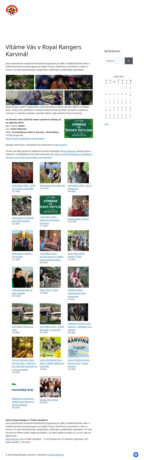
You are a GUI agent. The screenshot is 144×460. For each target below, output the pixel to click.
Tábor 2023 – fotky (49, 290)
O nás (60, 7)
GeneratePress (56, 454)
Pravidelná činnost (78, 7)
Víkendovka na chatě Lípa (52, 185)
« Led (106, 124)
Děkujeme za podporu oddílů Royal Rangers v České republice (23, 401)
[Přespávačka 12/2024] (78, 206)
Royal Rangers (13, 439)
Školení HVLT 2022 (49, 399)
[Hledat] (129, 60)
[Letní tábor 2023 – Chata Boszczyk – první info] (50, 314)
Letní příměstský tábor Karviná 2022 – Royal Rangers (79, 363)
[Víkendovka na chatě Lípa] (50, 173)
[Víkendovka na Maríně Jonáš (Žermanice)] (21, 205)
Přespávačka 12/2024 (78, 218)
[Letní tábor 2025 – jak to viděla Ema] (78, 173)
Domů (49, 7)
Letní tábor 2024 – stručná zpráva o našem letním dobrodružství (51, 256)
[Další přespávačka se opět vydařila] (22, 278)
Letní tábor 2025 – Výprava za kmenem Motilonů (50, 220)
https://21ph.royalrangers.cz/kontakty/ (25, 138)
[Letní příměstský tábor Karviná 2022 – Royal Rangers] (78, 348)
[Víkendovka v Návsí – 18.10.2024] (22, 241)
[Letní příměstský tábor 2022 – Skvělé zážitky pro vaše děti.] (50, 348)
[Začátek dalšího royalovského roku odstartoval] (78, 278)
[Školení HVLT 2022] (50, 387)
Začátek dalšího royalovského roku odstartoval (77, 293)
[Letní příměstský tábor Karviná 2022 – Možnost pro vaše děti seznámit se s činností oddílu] (22, 348)
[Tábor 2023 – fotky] (50, 278)
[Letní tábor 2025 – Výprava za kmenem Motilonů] (50, 205)
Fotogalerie (123, 7)
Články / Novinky (103, 7)
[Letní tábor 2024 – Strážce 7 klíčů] (78, 241)
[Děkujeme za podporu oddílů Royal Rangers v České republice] (22, 386)
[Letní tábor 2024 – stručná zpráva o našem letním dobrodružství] (50, 241)
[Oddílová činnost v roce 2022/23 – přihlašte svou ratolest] (78, 312)
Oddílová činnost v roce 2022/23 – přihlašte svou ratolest (80, 326)
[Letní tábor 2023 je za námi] (22, 314)
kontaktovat (70, 151)
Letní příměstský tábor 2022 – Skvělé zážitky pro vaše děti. (52, 363)
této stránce (61, 144)
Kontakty (50, 15)
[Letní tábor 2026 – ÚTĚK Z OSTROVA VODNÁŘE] (22, 173)
